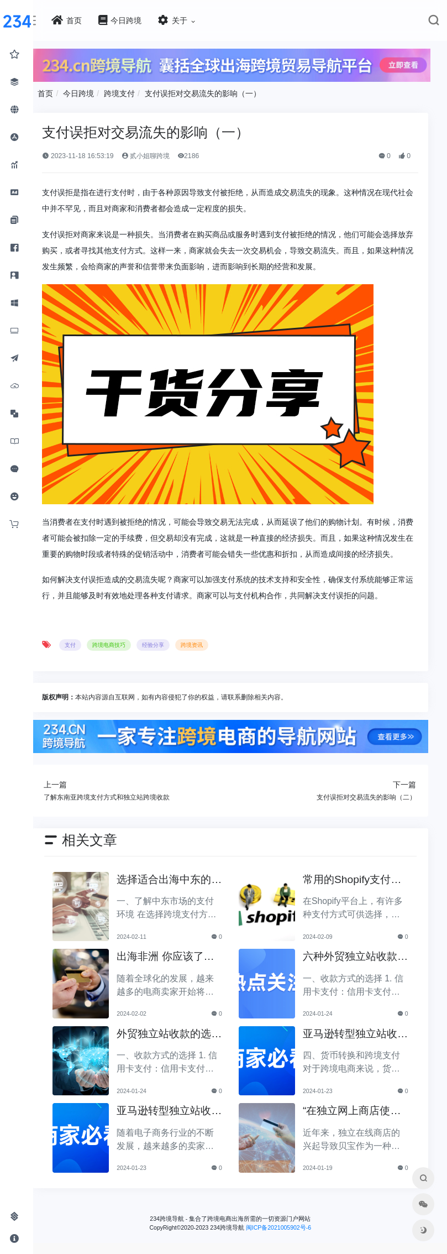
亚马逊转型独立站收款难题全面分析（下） (365, 1049)
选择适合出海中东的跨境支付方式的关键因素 (217, 895)
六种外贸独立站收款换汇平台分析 (365, 972)
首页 (121, 86)
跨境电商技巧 (185, 666)
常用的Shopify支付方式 (367, 895)
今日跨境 (154, 86)
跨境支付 (195, 86)
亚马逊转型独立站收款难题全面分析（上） (217, 1126)
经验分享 (229, 666)
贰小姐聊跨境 (221, 149)
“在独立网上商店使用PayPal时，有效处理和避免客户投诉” (366, 1126)
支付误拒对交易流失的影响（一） (279, 86)
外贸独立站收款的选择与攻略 (217, 1049)
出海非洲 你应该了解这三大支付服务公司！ (218, 972)
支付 (146, 666)
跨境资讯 (268, 666)
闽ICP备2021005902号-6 (316, 1242)
